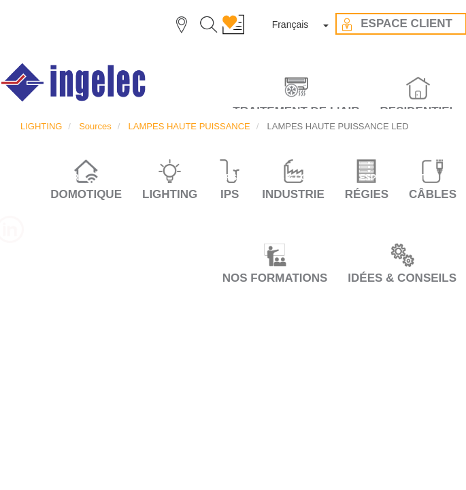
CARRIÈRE (62, 177)
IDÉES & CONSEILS (402, 278)
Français (290, 24)
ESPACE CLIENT (392, 177)
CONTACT (233, 203)
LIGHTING (41, 126)
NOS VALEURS (207, 177)
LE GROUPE (131, 177)
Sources (95, 126)
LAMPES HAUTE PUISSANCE (189, 126)
